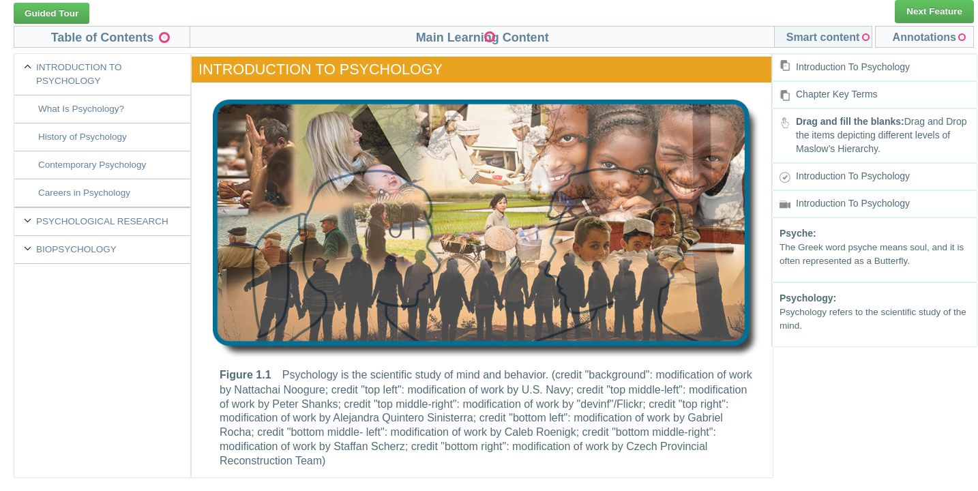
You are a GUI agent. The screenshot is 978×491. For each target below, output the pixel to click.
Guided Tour (51, 13)
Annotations (924, 37)
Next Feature (934, 11)
